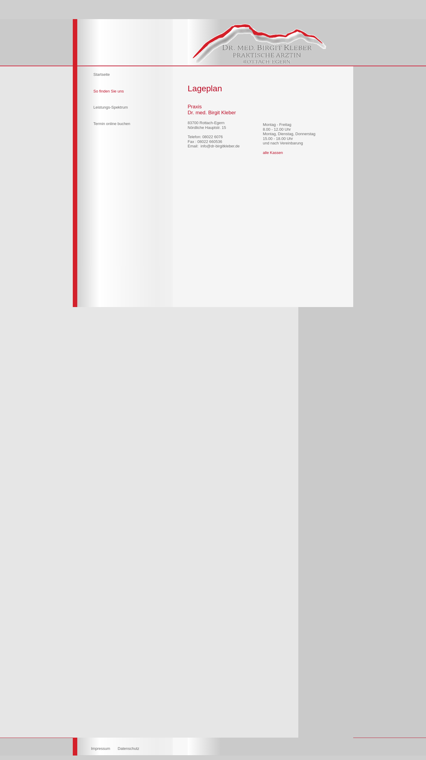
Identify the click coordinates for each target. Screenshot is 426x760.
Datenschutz (128, 748)
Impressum (101, 748)
